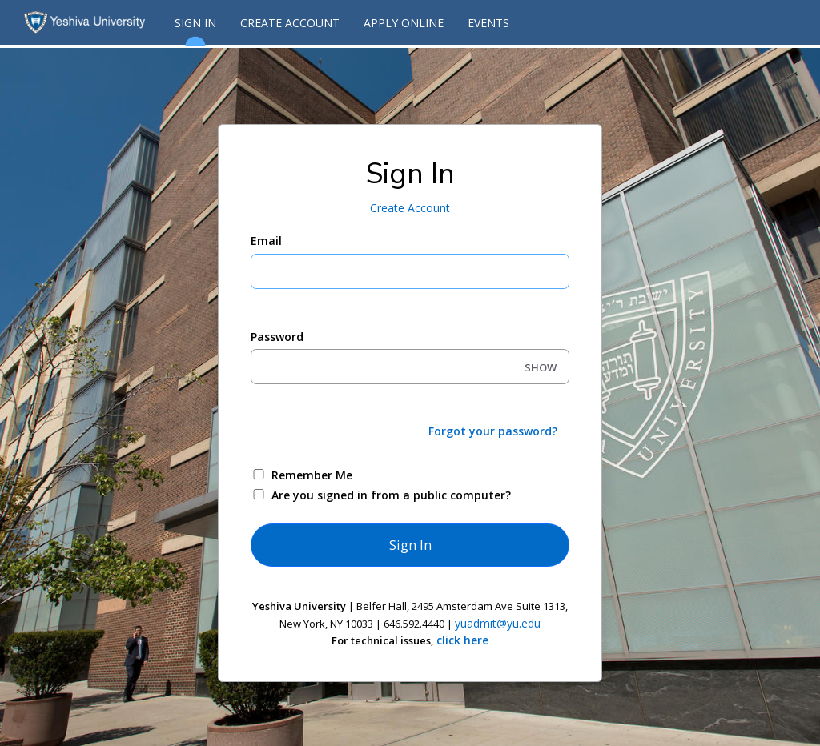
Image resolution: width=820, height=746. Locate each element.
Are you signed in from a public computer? (391, 495)
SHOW (541, 367)
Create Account (290, 22)
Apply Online (404, 22)
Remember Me (311, 475)
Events (488, 22)
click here (462, 640)
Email (266, 240)
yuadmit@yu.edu (498, 623)
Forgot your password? (492, 431)
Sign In (195, 30)
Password (277, 336)
